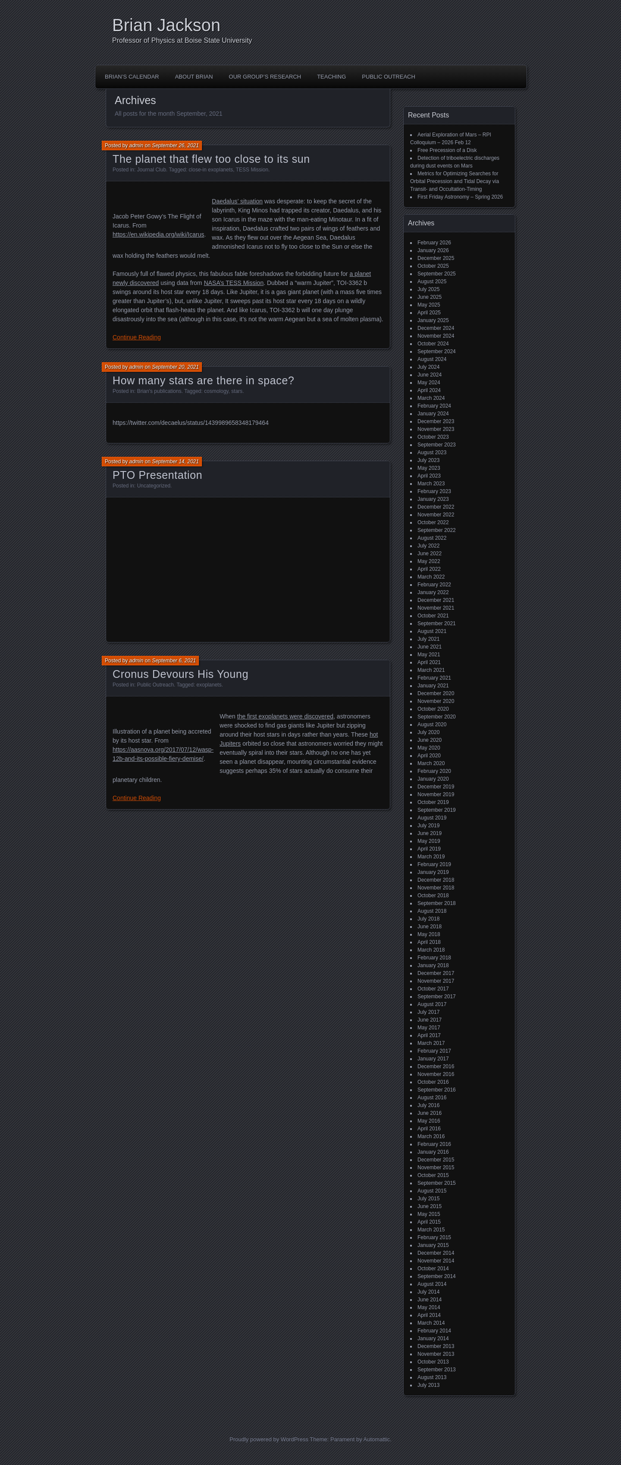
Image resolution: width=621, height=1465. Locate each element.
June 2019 (429, 833)
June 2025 (429, 297)
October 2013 (433, 1362)
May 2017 (428, 1028)
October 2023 (433, 437)
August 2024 (431, 359)
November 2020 (435, 701)
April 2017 (429, 1035)
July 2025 (428, 289)
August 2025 (431, 281)
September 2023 (436, 445)
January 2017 (433, 1059)
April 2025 (429, 313)
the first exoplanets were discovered (285, 716)
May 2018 (428, 934)
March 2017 (431, 1043)
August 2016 (431, 1098)
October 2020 (433, 709)
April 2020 (429, 756)
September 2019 (436, 810)
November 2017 (435, 981)
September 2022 (436, 530)
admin (136, 145)
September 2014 (436, 1276)
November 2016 (435, 1074)
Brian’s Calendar (132, 76)
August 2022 (431, 538)
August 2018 (431, 911)
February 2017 (434, 1051)
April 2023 (429, 476)
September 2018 (436, 903)
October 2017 (433, 989)
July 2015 (428, 1199)
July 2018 (428, 919)
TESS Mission (252, 170)
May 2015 (428, 1214)
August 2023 (431, 452)
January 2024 (433, 414)
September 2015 (436, 1183)
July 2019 (428, 826)
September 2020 (436, 717)
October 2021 (433, 616)
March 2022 (431, 577)
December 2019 (435, 787)
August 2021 (431, 631)
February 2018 (434, 958)
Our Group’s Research (265, 76)
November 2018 (435, 888)
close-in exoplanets (211, 170)
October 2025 (433, 266)
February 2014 (434, 1331)
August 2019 (431, 818)
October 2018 (433, 895)
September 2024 (436, 351)
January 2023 (433, 499)
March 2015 (431, 1230)
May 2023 (428, 468)
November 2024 (435, 336)
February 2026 (434, 243)
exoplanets (209, 685)
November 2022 (435, 515)
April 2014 (429, 1315)
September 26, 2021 (175, 145)
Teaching (331, 76)
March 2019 (431, 857)
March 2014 (431, 1323)
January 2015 (433, 1245)
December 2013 (435, 1346)
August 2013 (431, 1377)
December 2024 (435, 328)
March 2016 (431, 1136)
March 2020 (431, 763)
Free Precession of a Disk (447, 150)
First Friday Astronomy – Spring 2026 (460, 197)
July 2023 (428, 460)
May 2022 (428, 561)
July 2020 (428, 732)
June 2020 (429, 740)
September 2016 (436, 1090)
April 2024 (429, 390)
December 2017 (435, 973)
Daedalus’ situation (237, 201)
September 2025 (436, 274)
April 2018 (429, 942)
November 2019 (435, 794)
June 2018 (429, 927)
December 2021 (435, 600)
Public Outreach (388, 76)
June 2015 (429, 1206)
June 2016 (429, 1113)
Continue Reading (137, 337)
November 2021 (435, 608)
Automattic (377, 1439)
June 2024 (429, 375)
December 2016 (435, 1066)
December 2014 (435, 1253)
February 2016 (434, 1144)
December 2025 (435, 258)
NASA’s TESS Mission (234, 282)
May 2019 (428, 841)
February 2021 (434, 678)
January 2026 (433, 250)
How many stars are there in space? (203, 380)
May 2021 (428, 655)
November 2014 (435, 1261)
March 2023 (431, 484)
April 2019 (429, 849)
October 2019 (433, 802)
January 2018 (433, 965)
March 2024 (431, 398)
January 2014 (433, 1338)
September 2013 (436, 1370)
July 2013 (428, 1385)
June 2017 (429, 1020)
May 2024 (428, 383)
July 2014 (428, 1292)
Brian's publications (159, 391)
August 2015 (431, 1191)
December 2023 (435, 421)
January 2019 (433, 872)
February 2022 (434, 585)
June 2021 (429, 647)
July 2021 (428, 639)
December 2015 (435, 1160)
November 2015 (435, 1167)
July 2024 (428, 367)
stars (236, 391)
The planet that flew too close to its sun (211, 159)
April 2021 (429, 662)
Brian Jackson (166, 25)
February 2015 (434, 1237)
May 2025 (428, 305)
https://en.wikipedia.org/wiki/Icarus (158, 234)
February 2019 (434, 864)
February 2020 (434, 771)
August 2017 (431, 1004)
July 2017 (428, 1012)
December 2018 (435, 880)
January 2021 (433, 686)
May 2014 (428, 1307)
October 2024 (433, 344)
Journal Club (151, 170)
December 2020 (435, 693)
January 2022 (433, 592)
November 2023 (435, 429)
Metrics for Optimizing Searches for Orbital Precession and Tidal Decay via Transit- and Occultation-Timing (454, 181)
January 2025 (433, 320)
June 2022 (429, 554)
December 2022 (435, 507)
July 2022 (428, 546)
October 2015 (433, 1175)
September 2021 (436, 623)
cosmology (216, 391)
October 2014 (433, 1269)
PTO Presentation (157, 475)
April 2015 (429, 1222)
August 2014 (431, 1284)
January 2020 (433, 779)
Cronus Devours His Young (180, 674)
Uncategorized (153, 486)
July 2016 (428, 1105)
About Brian (194, 76)
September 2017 (436, 997)
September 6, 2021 (174, 661)
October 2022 (433, 522)
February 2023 (434, 491)
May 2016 (428, 1121)
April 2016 (429, 1129)
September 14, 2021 (175, 462)
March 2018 (431, 950)
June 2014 (429, 1300)
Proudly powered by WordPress (268, 1439)
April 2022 (429, 569)
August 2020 (431, 724)
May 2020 (428, 748)
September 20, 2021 (175, 367)
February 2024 (434, 406)
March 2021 (431, 670)
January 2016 (433, 1152)
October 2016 (433, 1082)
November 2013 (435, 1354)
